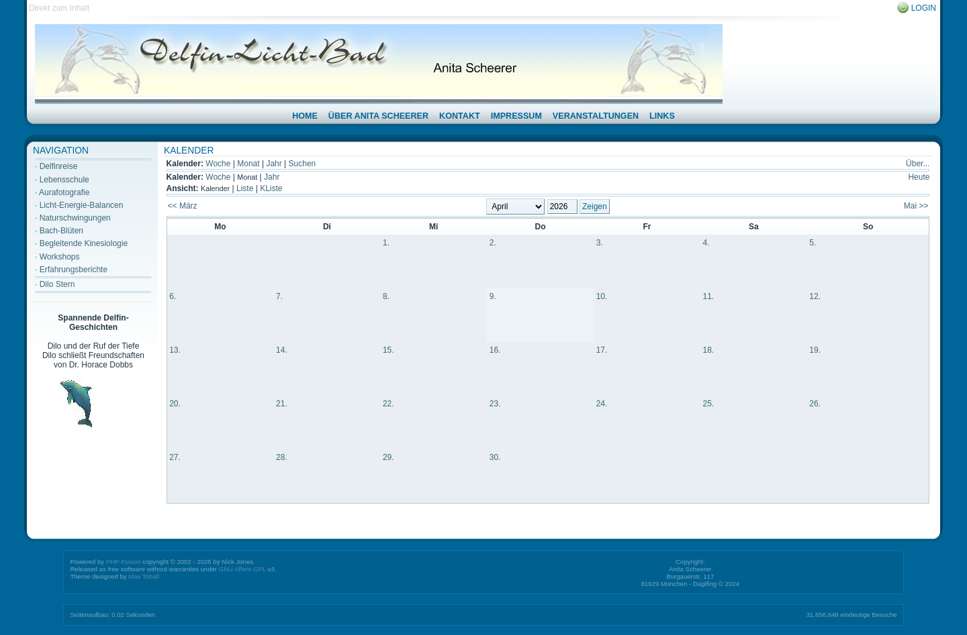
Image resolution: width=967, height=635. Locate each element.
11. (708, 296)
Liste (244, 188)
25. (708, 403)
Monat (248, 163)
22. (388, 403)
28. (281, 457)
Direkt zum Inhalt (59, 8)
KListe (271, 188)
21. (281, 403)
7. (279, 296)
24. (602, 403)
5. (812, 242)
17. (602, 350)
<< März (182, 206)
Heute (918, 177)
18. (708, 350)
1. (386, 242)
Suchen (302, 163)
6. (172, 296)
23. (495, 403)
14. (281, 350)
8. (386, 296)
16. (495, 350)
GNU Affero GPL (242, 569)
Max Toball (143, 576)
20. (175, 403)
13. (175, 350)
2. (493, 242)
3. (599, 242)
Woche (217, 163)
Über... (917, 163)
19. (815, 350)
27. (175, 457)
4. (705, 242)
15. (388, 350)
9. (493, 296)
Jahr (273, 163)
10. (602, 296)
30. (495, 457)
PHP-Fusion (123, 561)
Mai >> (916, 206)
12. (815, 296)
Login (923, 8)
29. (388, 457)
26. (815, 403)
